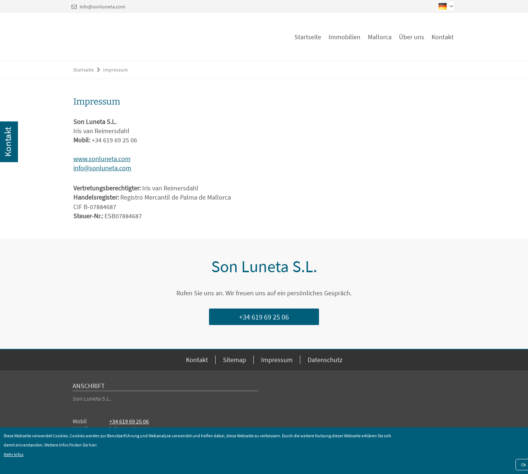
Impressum (115, 69)
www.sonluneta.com (102, 158)
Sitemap (234, 360)
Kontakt (443, 37)
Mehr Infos (13, 454)
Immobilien (344, 37)
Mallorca (380, 37)
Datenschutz (325, 360)
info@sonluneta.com (102, 6)
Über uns (411, 37)
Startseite (307, 37)
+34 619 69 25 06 (264, 316)
